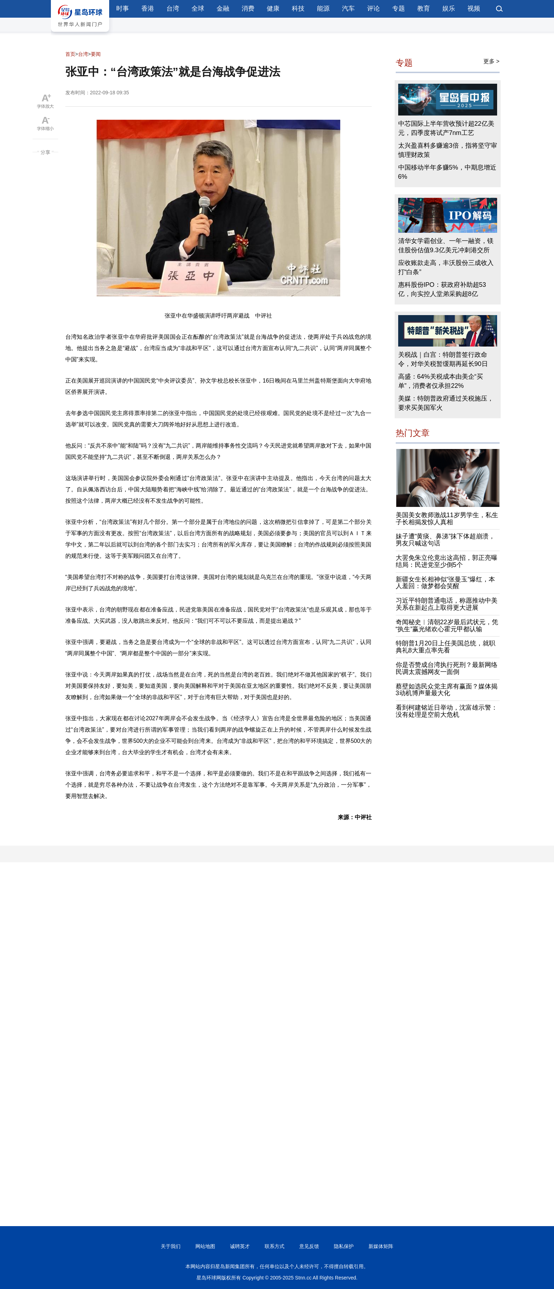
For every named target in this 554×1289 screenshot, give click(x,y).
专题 (398, 8)
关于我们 (171, 1246)
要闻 (96, 54)
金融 (223, 8)
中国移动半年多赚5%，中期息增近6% (447, 172)
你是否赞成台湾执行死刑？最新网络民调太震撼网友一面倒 (446, 668)
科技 (298, 8)
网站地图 (205, 1246)
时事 (122, 8)
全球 (197, 8)
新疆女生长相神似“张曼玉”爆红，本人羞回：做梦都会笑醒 (445, 583)
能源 (323, 8)
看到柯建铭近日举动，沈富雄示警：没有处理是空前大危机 (446, 711)
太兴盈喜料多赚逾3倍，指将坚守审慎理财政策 (447, 150)
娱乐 (448, 8)
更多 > (491, 61)
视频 (473, 8)
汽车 (348, 8)
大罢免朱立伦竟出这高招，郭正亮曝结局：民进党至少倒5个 (446, 561)
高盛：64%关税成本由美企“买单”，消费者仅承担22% (440, 381)
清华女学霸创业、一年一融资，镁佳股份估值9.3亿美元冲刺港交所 (446, 245)
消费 (248, 8)
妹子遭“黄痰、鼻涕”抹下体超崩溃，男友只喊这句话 (445, 540)
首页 (70, 54)
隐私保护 (344, 1246)
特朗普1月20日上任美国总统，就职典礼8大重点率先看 (445, 647)
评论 (373, 8)
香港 (147, 8)
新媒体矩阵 (381, 1246)
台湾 (172, 8)
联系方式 (274, 1246)
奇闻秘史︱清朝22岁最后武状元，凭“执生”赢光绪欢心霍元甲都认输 (447, 626)
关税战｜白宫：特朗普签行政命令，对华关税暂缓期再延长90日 (443, 359)
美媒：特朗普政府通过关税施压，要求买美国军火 (446, 403)
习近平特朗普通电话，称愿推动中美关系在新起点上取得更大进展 (446, 604)
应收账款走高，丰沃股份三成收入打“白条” (446, 267)
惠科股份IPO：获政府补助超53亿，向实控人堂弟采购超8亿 (442, 289)
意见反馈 (309, 1246)
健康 (273, 8)
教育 (423, 8)
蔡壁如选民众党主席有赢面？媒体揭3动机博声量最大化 (446, 690)
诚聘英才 (240, 1246)
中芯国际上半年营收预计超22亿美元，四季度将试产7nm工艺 (446, 128)
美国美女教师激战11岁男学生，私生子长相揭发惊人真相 (447, 519)
